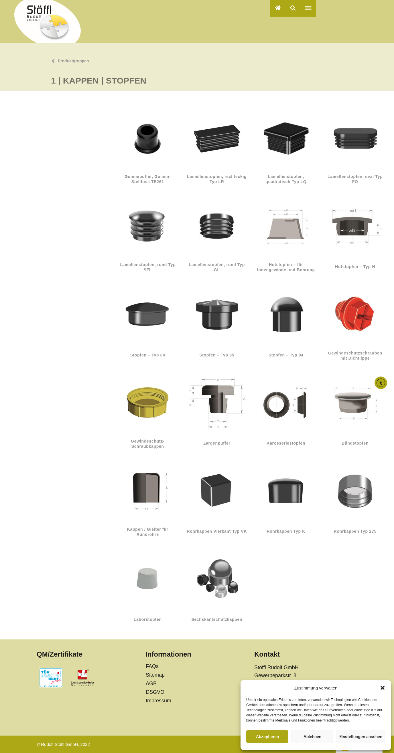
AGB (151, 683)
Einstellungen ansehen (360, 736)
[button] (382, 688)
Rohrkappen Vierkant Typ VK (217, 531)
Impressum (158, 701)
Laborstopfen (148, 619)
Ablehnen (312, 736)
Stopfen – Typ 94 (286, 355)
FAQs (152, 666)
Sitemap (155, 675)
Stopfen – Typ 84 (147, 355)
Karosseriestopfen (286, 443)
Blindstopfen (355, 443)
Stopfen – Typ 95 (216, 355)
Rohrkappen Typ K (286, 531)
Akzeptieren (267, 736)
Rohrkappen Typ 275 (355, 531)
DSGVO (155, 692)
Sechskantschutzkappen (216, 619)
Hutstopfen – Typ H (355, 266)
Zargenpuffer (217, 443)
